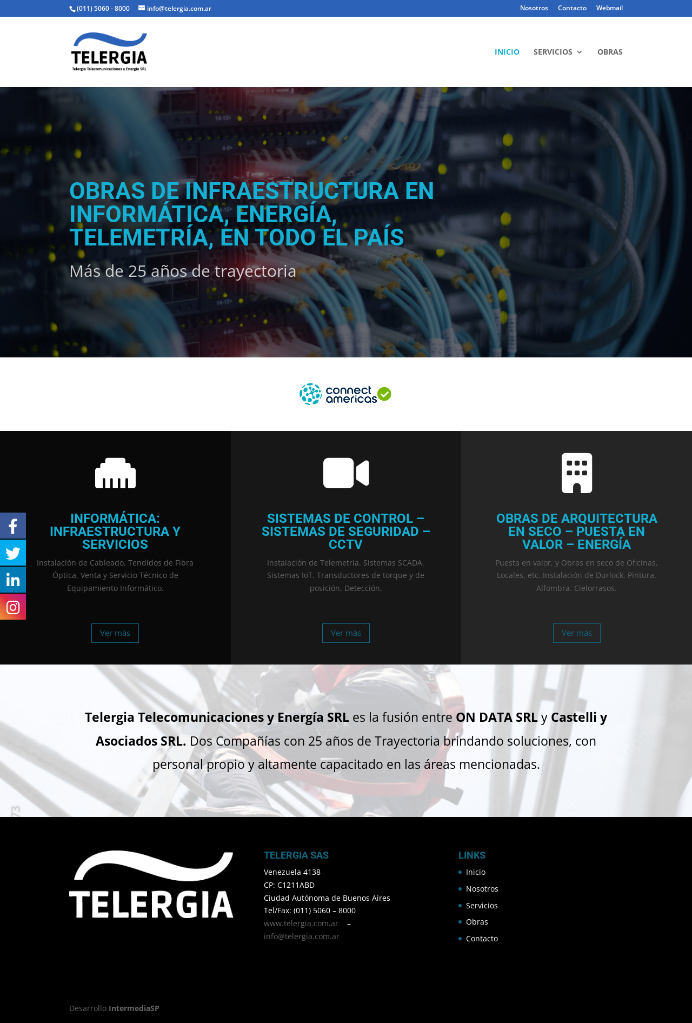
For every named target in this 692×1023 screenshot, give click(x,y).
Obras (610, 52)
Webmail (609, 8)
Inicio (507, 52)
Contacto (572, 8)
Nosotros (534, 8)
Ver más (115, 632)
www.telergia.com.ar (301, 923)
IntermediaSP (134, 1008)
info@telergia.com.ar (302, 936)
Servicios (553, 52)
